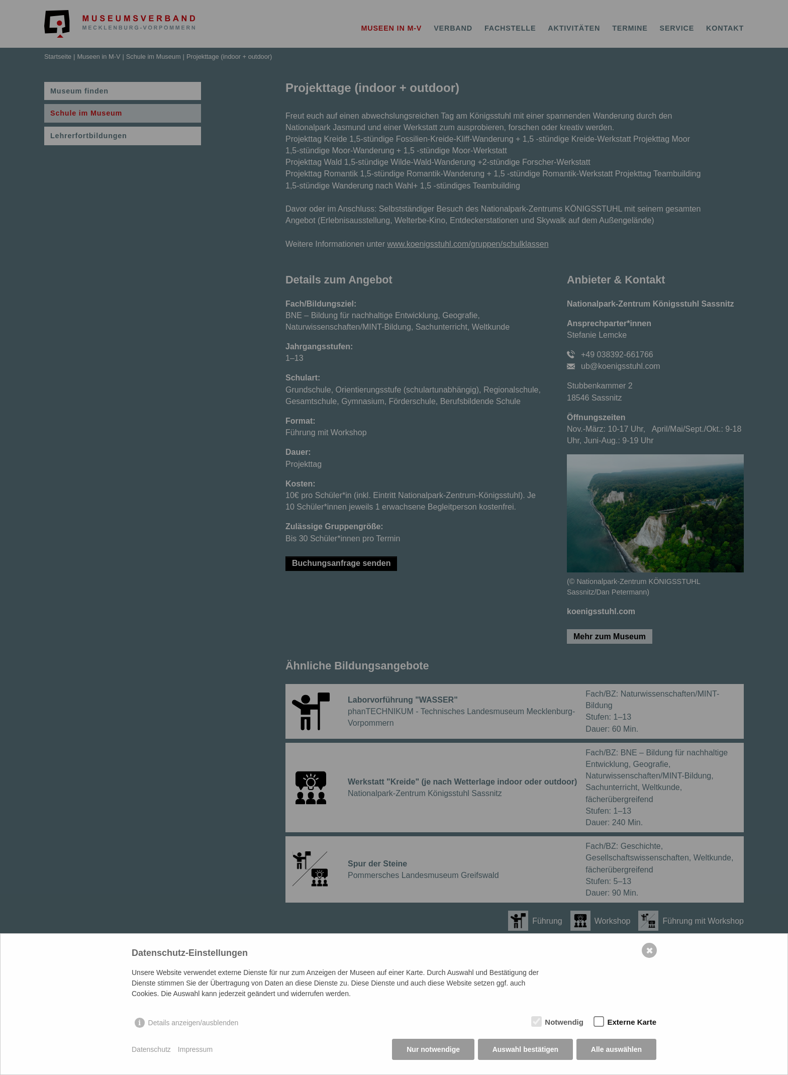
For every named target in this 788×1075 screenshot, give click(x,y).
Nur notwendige (433, 1050)
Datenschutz (151, 1050)
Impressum (195, 1050)
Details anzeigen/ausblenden (193, 1023)
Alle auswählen (616, 1050)
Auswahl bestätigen (525, 1050)
